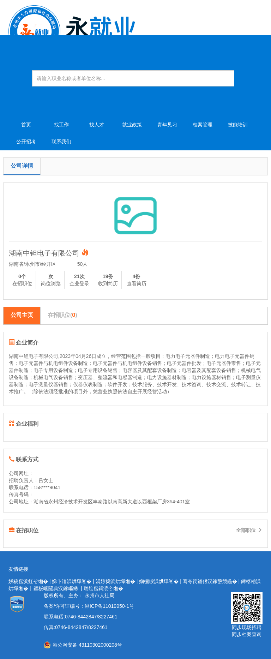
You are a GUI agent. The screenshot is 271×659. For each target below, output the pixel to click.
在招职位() (62, 315)
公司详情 (22, 166)
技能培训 (238, 124)
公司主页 (22, 315)
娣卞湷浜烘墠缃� (71, 581)
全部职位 (249, 530)
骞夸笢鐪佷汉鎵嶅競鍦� (210, 581)
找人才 (96, 124)
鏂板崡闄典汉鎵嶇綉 (55, 588)
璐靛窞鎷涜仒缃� (103, 588)
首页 (26, 124)
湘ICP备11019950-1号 (109, 606)
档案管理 (202, 124)
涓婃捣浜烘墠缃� (115, 581)
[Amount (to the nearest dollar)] (133, 78)
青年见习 (167, 124)
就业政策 (132, 124)
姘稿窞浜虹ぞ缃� (28, 581)
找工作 (61, 124)
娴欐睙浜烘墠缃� (159, 581)
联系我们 (61, 141)
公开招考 (26, 141)
